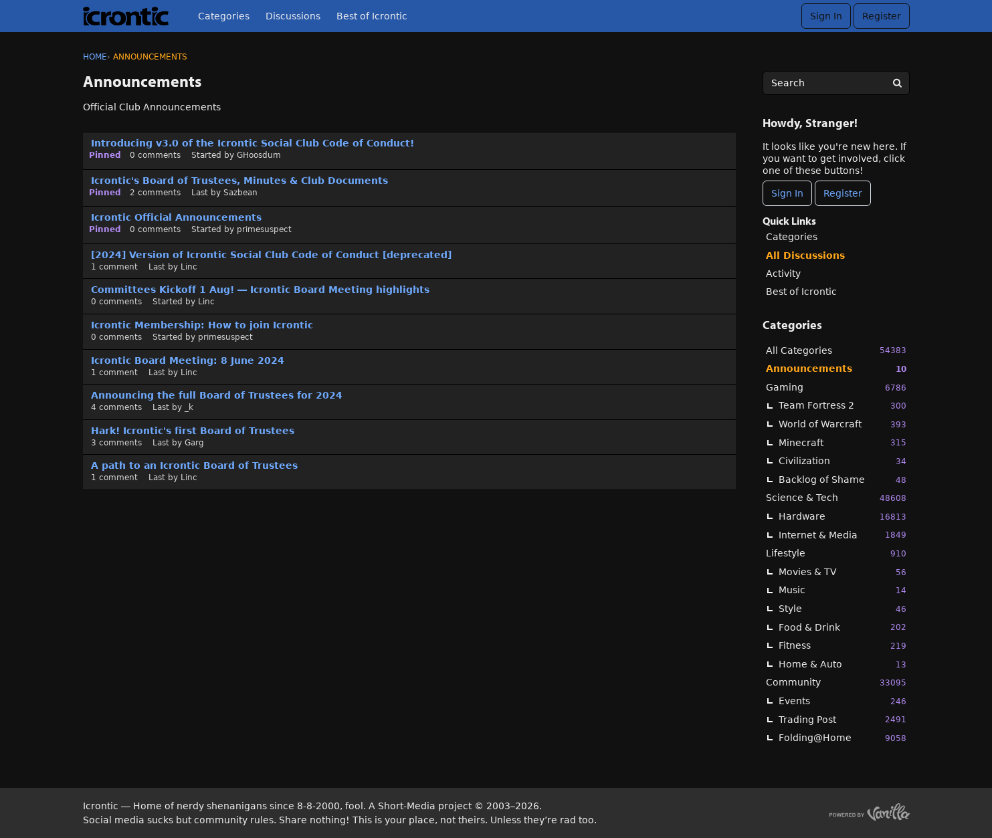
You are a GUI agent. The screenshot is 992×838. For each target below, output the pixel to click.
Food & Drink (842, 627)
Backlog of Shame (842, 480)
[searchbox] (836, 83)
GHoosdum (259, 155)
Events (842, 701)
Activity (783, 273)
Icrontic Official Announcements (176, 217)
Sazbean (240, 192)
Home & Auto (842, 664)
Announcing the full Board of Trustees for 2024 (216, 395)
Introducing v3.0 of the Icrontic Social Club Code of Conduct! (252, 143)
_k (189, 407)
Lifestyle (836, 553)
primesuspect (264, 229)
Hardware (842, 516)
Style (842, 609)
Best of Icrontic (371, 16)
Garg (194, 442)
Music (842, 590)
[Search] (898, 83)
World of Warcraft (842, 424)
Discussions (293, 16)
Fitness (842, 645)
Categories (224, 16)
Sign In (826, 16)
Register (881, 16)
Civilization (842, 461)
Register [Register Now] (842, 193)
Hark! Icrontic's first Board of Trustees (192, 430)
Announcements (836, 368)
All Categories (836, 350)
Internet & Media (842, 534)
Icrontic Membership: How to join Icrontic (202, 325)
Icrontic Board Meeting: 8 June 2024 (187, 360)
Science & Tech (836, 498)
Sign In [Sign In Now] (787, 193)
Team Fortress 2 (842, 405)
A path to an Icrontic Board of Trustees (194, 465)
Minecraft (842, 442)
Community (836, 682)
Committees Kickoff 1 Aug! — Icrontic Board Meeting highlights (260, 289)
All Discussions (805, 255)
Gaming (836, 387)
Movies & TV (842, 572)
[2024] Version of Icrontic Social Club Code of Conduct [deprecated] (271, 254)
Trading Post (842, 719)
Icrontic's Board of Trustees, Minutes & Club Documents (239, 180)
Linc (189, 267)
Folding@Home (842, 738)
